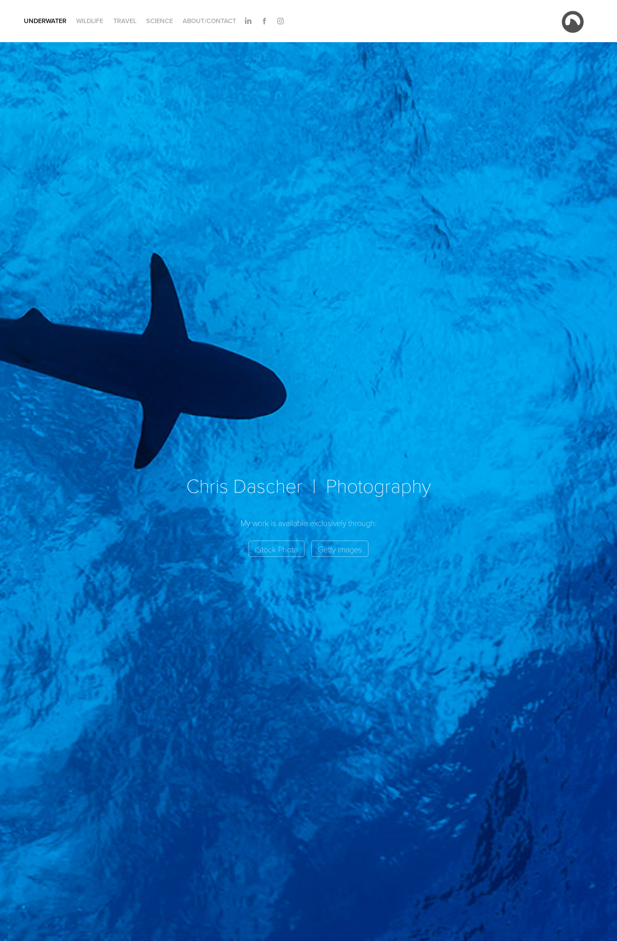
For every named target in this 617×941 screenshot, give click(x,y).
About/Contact (209, 21)
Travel (124, 21)
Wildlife (89, 21)
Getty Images (340, 549)
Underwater (45, 21)
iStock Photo (276, 549)
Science (159, 21)
